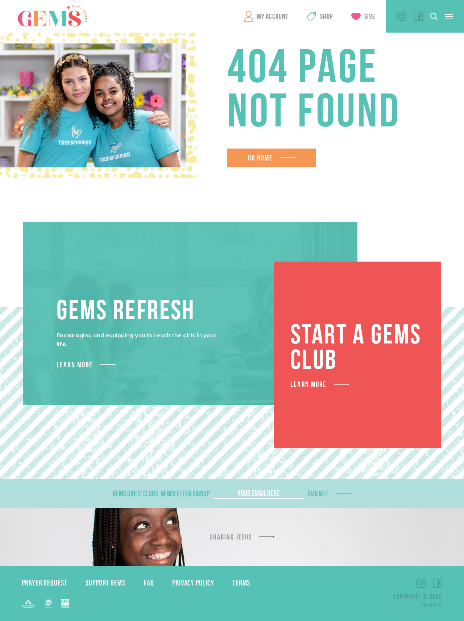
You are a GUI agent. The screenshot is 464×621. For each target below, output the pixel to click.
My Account (272, 16)
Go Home (260, 158)
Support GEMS (105, 582)
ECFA (48, 603)
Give (369, 16)
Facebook (418, 16)
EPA (65, 603)
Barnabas (29, 603)
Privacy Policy (193, 582)
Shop (326, 16)
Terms (241, 582)
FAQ (149, 582)
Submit (318, 493)
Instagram (401, 16)
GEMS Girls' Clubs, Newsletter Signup (161, 493)
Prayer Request (44, 582)
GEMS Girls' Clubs (52, 15)
